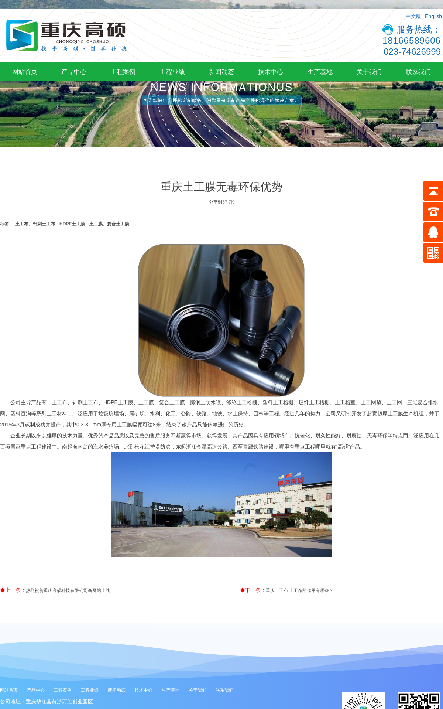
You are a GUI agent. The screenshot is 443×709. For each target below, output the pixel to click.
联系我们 (418, 71)
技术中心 (270, 71)
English (433, 16)
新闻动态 (221, 71)
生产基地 (320, 71)
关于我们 (369, 71)
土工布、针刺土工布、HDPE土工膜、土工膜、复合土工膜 (72, 223)
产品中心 (73, 71)
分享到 (215, 202)
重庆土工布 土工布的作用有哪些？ (299, 590)
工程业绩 (172, 71)
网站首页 (24, 71)
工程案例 (122, 71)
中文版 (413, 16)
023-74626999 (412, 52)
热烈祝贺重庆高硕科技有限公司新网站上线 (68, 590)
